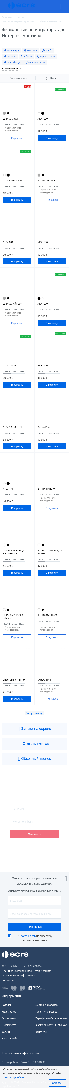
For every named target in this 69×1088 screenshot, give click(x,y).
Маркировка (9, 1011)
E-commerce (9, 1025)
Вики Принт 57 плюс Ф (14, 679)
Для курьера (11, 50)
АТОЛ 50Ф (43, 365)
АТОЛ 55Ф (43, 119)
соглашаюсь (28, 936)
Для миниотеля (35, 62)
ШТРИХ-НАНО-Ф (46, 489)
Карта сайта (9, 980)
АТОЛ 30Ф (8, 242)
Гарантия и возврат (47, 1011)
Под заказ (17, 138)
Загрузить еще (34, 713)
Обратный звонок (34, 759)
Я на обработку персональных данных (35, 938)
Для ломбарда (12, 62)
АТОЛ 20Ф (43, 242)
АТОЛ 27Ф (43, 304)
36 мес (21, 125)
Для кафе (10, 56)
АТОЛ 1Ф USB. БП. (12, 427)
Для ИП (46, 50)
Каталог (6, 1004)
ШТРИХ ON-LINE (46, 180)
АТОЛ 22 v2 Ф (10, 365)
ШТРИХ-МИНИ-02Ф (48, 615)
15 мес (14, 125)
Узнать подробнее (13, 1077)
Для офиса (30, 50)
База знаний (9, 1038)
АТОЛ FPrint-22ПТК (13, 180)
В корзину (52, 138)
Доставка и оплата (47, 1004)
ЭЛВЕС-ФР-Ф (44, 679)
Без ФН (7, 125)
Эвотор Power (45, 427)
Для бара (26, 56)
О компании (9, 1018)
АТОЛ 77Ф (8, 489)
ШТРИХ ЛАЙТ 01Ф (12, 304)
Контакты (41, 1031)
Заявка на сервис (34, 729)
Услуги (6, 1031)
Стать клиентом (35, 744)
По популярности (20, 78)
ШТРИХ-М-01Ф (10, 119)
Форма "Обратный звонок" (51, 1025)
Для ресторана (46, 56)
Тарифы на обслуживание (51, 1018)
